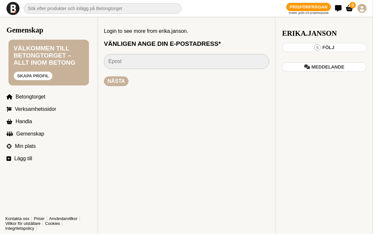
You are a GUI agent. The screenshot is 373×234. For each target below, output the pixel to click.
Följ (324, 47)
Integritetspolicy (19, 228)
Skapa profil (33, 90)
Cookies (52, 223)
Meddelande (324, 67)
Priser (39, 213)
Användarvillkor (19, 218)
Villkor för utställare (23, 223)
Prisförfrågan (308, 7)
